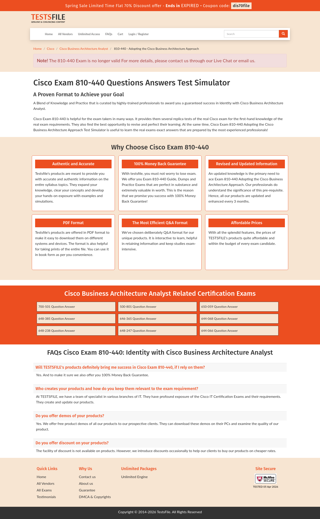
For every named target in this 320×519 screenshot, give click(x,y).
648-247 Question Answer (138, 330)
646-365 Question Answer (138, 318)
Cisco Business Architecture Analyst (84, 48)
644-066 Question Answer (219, 330)
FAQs (108, 34)
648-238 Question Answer (56, 330)
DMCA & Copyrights (95, 497)
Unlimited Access (89, 34)
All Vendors (65, 34)
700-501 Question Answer (56, 306)
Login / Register (138, 34)
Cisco (50, 48)
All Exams (44, 490)
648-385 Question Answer (56, 318)
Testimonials (46, 497)
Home (49, 34)
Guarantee (87, 490)
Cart (120, 34)
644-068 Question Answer (219, 318)
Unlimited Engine (134, 477)
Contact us (87, 477)
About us (86, 483)
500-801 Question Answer (138, 306)
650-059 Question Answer (219, 306)
